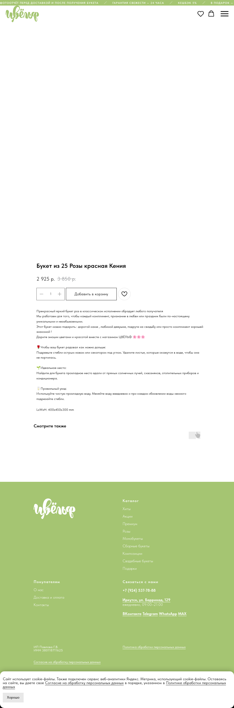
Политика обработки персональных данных (154, 647)
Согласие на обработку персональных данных (84, 683)
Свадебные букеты (138, 561)
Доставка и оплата (49, 597)
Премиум (130, 523)
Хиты (127, 509)
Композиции (132, 553)
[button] (200, 13)
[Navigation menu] (224, 14)
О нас (39, 590)
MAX (182, 613)
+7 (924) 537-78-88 (139, 590)
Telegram (150, 613)
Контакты (41, 605)
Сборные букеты (136, 546)
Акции (128, 516)
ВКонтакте (132, 613)
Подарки (130, 568)
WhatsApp (168, 613)
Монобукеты (133, 538)
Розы (126, 531)
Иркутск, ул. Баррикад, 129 (146, 600)
